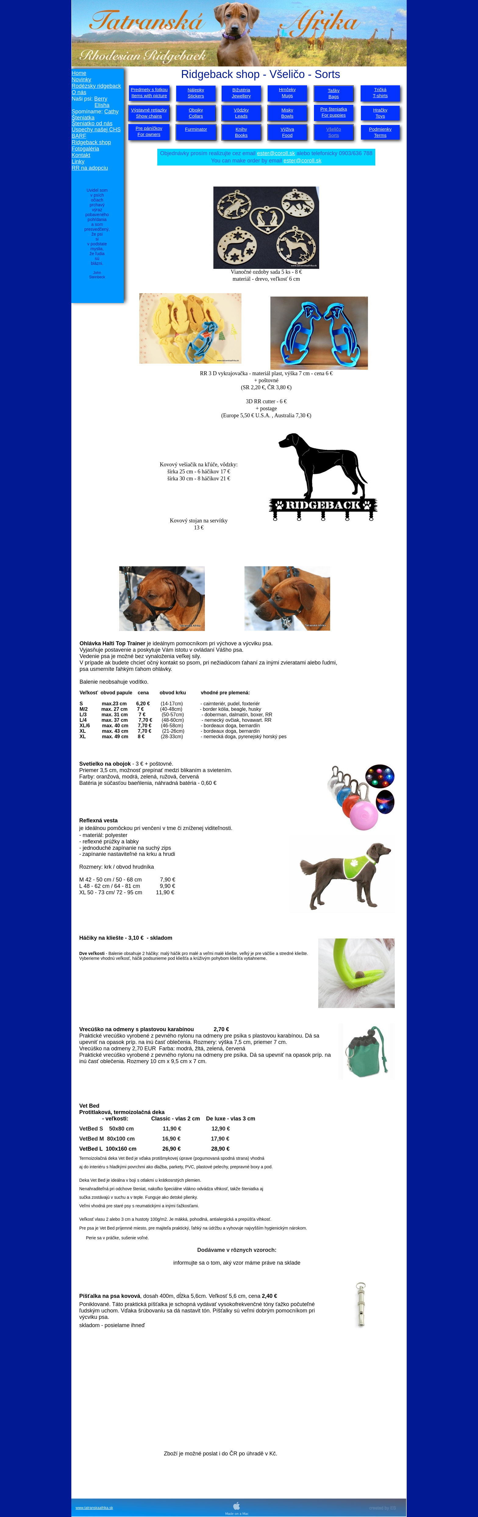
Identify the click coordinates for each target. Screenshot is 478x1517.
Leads (241, 116)
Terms (380, 135)
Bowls (287, 116)
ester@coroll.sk (276, 153)
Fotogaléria (85, 149)
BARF (79, 136)
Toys (380, 116)
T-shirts (380, 95)
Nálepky (195, 89)
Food (287, 135)
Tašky (333, 90)
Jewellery (241, 95)
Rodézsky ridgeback (96, 86)
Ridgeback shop (91, 142)
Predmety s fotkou (149, 89)
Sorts (333, 135)
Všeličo (333, 129)
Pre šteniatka (333, 109)
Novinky (81, 80)
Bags (333, 96)
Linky (78, 161)
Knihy (241, 129)
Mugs (287, 95)
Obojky (196, 109)
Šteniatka (83, 118)
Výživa (287, 129)
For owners (148, 134)
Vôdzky (241, 109)
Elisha (102, 105)
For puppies (334, 115)
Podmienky (380, 129)
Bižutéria (241, 89)
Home (79, 73)
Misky (287, 109)
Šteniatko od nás (92, 123)
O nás (79, 92)
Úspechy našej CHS (96, 129)
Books (241, 135)
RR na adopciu (90, 168)
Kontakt (81, 155)
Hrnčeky (287, 89)
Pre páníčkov (149, 128)
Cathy (111, 112)
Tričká (380, 89)
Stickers (196, 95)
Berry (100, 99)
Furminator (196, 129)
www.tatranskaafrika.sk (94, 1508)
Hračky (380, 109)
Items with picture (149, 95)
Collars (196, 116)
